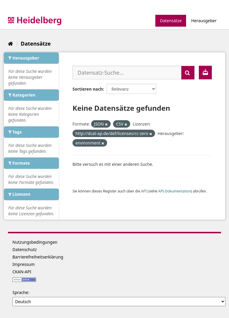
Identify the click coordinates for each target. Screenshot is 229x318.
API (144, 191)
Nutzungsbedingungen (34, 242)
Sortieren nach (87, 89)
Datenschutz (24, 249)
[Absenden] (188, 73)
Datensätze (171, 20)
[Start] (10, 43)
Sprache (20, 292)
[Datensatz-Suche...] (126, 72)
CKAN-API (21, 271)
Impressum (23, 264)
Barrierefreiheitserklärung (37, 257)
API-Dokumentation (174, 191)
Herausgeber (204, 20)
